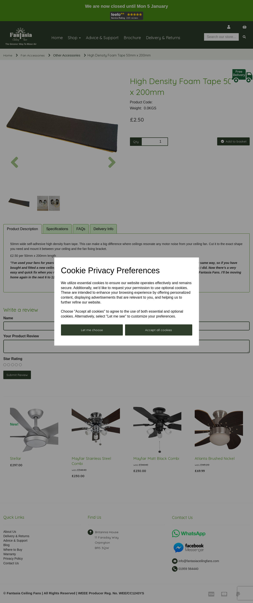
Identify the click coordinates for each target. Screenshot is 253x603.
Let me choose (92, 330)
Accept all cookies (158, 330)
